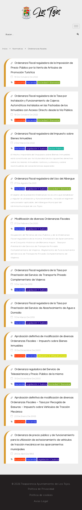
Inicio (4, 48)
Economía (20, 82)
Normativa (18, 48)
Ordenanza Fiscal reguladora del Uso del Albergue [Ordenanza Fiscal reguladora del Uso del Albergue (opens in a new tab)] (43, 178)
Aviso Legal (41, 501)
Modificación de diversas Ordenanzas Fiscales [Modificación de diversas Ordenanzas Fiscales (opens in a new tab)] (40, 219)
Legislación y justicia (36, 148)
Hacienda (31, 82)
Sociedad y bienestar (49, 82)
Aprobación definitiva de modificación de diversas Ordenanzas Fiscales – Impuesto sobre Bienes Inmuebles (42, 341)
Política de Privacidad (41, 489)
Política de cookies (40, 495)
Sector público (56, 148)
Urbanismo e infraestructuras (52, 356)
